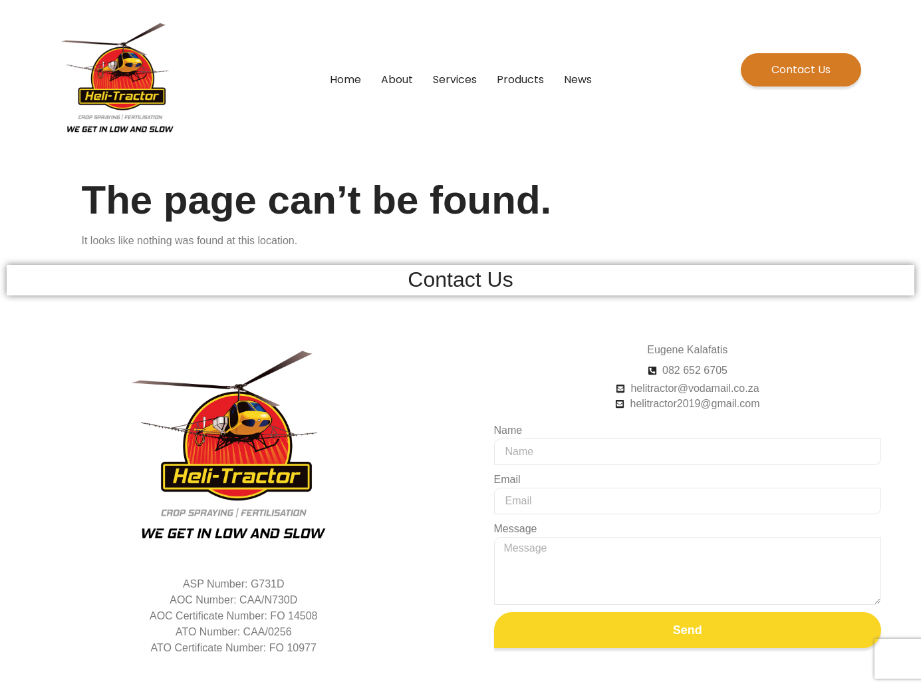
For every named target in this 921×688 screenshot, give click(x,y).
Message (515, 528)
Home (345, 79)
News (578, 79)
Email (507, 479)
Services (455, 79)
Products (520, 79)
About (397, 79)
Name (508, 430)
